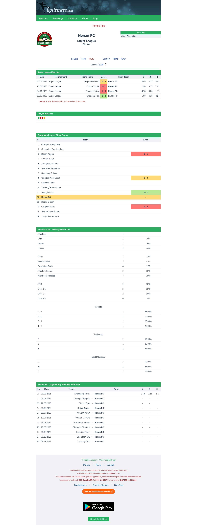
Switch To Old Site (98, 519)
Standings (58, 18)
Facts (85, 18)
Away (123, 59)
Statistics (72, 18)
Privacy (86, 465)
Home (83, 59)
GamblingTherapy (100, 485)
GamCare (118, 485)
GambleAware (80, 485)
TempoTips (98, 25)
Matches (43, 18)
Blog (95, 18)
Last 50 (106, 59)
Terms (98, 465)
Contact (110, 465)
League (74, 59)
